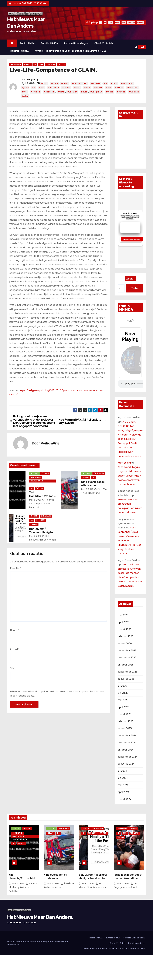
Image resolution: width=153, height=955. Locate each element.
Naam (14, 630)
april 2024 (123, 792)
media (140, 22)
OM (123, 22)
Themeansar (13, 944)
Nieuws (27, 64)
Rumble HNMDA (49, 43)
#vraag (109, 92)
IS (101, 22)
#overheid (35, 92)
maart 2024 (125, 799)
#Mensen (98, 87)
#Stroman (72, 92)
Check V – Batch (103, 43)
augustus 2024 (126, 763)
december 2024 (127, 735)
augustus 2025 (126, 679)
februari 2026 (125, 636)
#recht (60, 92)
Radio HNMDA (27, 43)
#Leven (77, 87)
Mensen (131, 22)
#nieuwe (119, 87)
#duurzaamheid (79, 83)
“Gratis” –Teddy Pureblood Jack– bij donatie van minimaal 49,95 (70, 50)
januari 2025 (125, 728)
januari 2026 (125, 643)
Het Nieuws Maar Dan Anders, (40, 917)
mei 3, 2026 (35, 499)
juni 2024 (123, 778)
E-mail (15, 649)
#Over (24, 92)
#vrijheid (121, 92)
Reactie (15, 568)
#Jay (41, 87)
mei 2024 (123, 785)
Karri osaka (124, 462)
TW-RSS (61, 64)
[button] (136, 47)
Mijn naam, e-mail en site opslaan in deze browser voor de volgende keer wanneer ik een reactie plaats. (58, 693)
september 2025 (127, 671)
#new (108, 87)
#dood (64, 83)
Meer (117, 22)
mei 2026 (123, 615)
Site (12, 668)
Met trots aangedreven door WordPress (26, 941)
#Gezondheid (126, 83)
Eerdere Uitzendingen (76, 43)
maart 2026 (124, 629)
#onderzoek (132, 87)
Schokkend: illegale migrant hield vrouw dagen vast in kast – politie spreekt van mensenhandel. (129, 475)
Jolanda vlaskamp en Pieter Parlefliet (41, 503)
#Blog (44, 83)
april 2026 (123, 622)
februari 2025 (125, 721)
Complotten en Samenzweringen (38, 481)
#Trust (84, 92)
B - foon (45, 473)
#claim (54, 83)
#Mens (87, 87)
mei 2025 (123, 700)
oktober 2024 (126, 749)
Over (111, 22)
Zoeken (135, 288)
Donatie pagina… (19, 50)
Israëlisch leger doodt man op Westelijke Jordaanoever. (128, 878)
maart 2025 (124, 714)
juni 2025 (123, 693)
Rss (41, 64)
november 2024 (127, 742)
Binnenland (16, 64)
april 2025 (123, 707)
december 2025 (127, 650)
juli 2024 (122, 771)
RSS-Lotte (51, 64)
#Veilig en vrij (96, 92)
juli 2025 (122, 686)
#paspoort (49, 92)
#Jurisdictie (53, 87)
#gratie (24, 87)
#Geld (114, 83)
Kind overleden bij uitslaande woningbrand (93, 485)
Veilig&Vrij (32, 79)
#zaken (24, 96)
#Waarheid (134, 92)
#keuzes (66, 87)
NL (35, 64)
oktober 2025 (125, 664)
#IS (33, 87)
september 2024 (127, 756)
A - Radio (34, 473)
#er (105, 83)
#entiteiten (96, 83)
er (105, 22)
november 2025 (127, 657)
